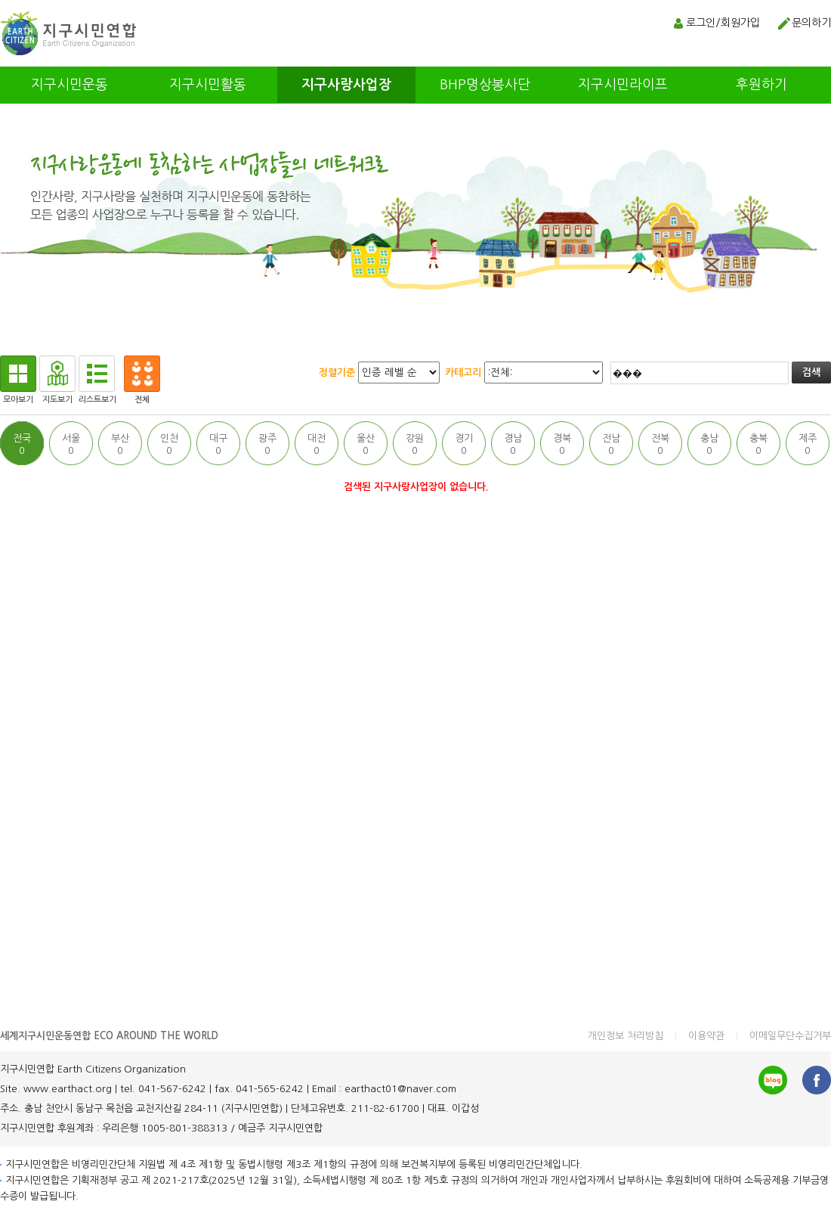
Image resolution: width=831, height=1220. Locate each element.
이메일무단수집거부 (790, 1036)
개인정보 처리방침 (625, 1036)
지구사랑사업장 (346, 85)
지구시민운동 (69, 85)
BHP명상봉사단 (485, 85)
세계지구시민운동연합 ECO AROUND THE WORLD (109, 1036)
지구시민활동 (207, 85)
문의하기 (811, 22)
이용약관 (706, 1036)
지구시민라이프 (623, 85)
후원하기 (761, 85)
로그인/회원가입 (723, 22)
